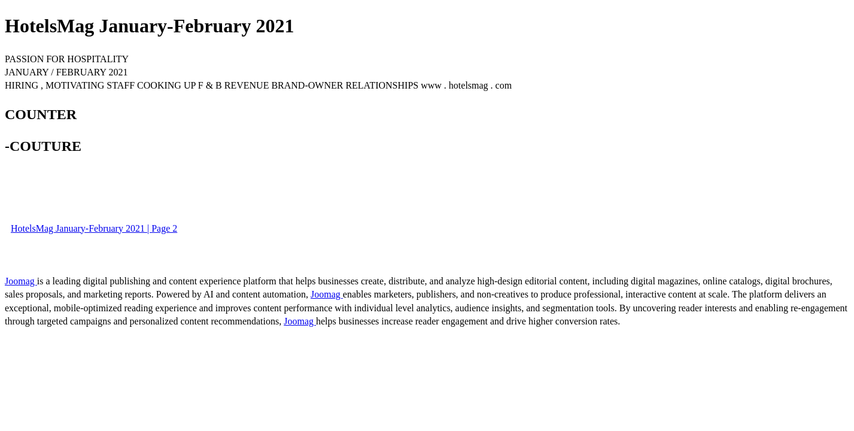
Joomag (21, 281)
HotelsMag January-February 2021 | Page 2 (94, 228)
